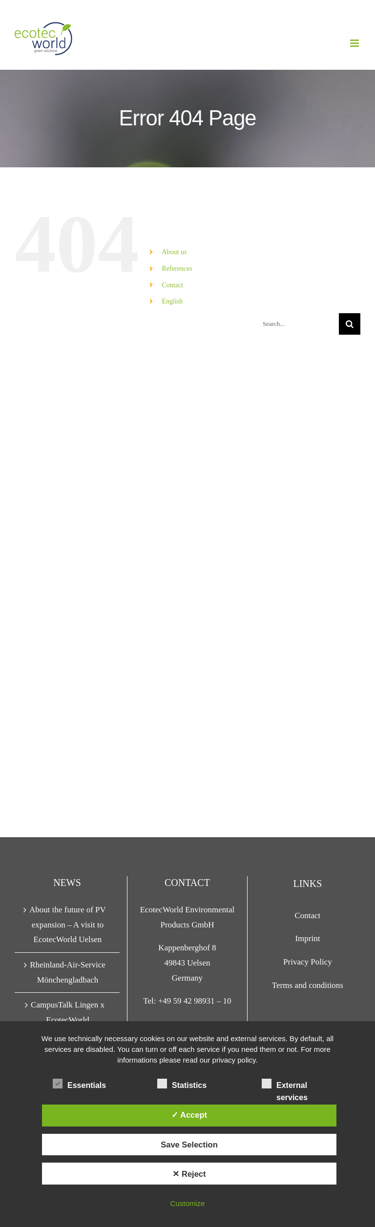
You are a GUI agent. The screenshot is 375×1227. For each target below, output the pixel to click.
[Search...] (297, 324)
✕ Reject (189, 1173)
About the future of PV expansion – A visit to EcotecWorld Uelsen (67, 924)
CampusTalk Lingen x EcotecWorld (67, 1012)
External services (285, 1085)
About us (174, 252)
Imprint (307, 938)
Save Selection (189, 1144)
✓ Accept (189, 1114)
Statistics (182, 1084)
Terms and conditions (307, 985)
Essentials (79, 1084)
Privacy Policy (307, 961)
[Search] (349, 324)
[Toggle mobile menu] (355, 43)
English (172, 301)
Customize (187, 1203)
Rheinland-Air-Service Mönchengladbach (67, 972)
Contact (172, 285)
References (177, 268)
